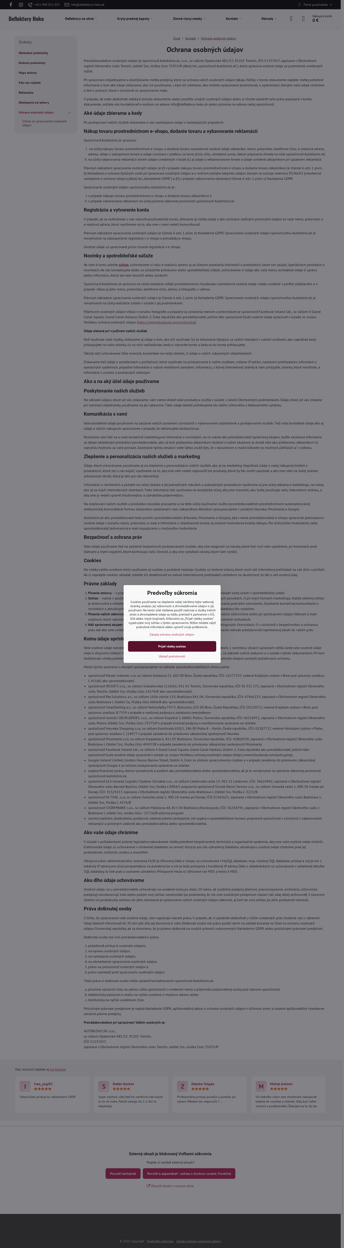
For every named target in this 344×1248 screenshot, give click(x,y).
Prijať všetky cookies (172, 646)
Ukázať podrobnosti (172, 656)
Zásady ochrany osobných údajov (172, 634)
